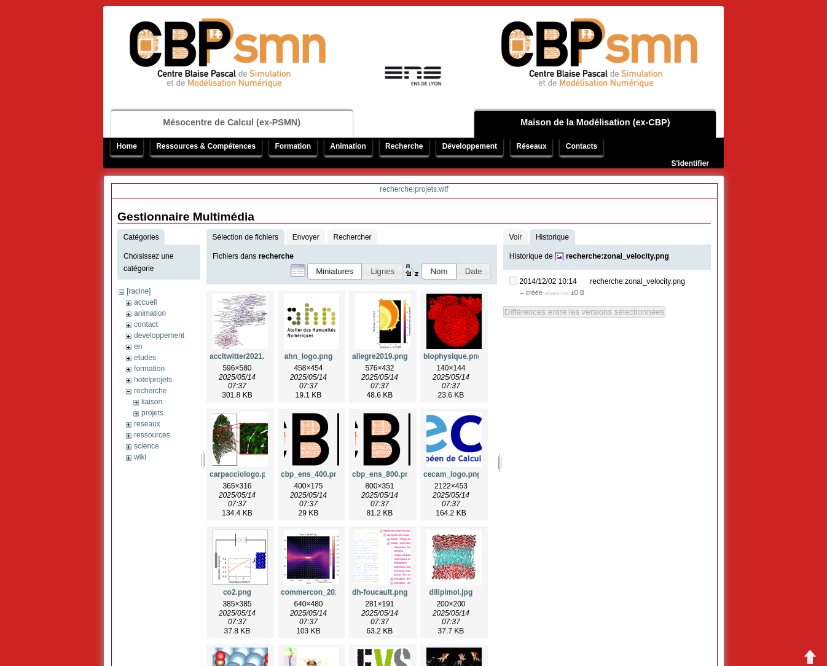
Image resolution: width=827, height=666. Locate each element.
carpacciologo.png (242, 474)
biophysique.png (452, 356)
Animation (348, 146)
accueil (145, 302)
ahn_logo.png (308, 356)
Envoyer (305, 237)
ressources (152, 435)
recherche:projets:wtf (414, 189)
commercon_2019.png (320, 592)
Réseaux (531, 146)
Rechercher (353, 237)
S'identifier (690, 163)
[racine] (139, 291)
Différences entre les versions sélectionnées (584, 311)
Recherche (404, 146)
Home (127, 146)
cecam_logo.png (452, 474)
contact (146, 324)
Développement (469, 146)
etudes (145, 357)
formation (149, 368)
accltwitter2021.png (244, 356)
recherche (150, 390)
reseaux (147, 424)
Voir (515, 237)
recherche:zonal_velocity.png (617, 256)
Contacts (581, 146)
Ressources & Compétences (206, 146)
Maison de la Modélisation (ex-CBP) (595, 122)
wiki (140, 457)
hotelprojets (153, 379)
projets (152, 413)
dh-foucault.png (380, 592)
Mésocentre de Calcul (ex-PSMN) (231, 122)
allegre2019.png (380, 356)
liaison (151, 402)
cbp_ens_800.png (383, 474)
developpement (159, 335)
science (146, 446)
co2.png (237, 592)
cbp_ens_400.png (312, 474)
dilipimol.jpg (451, 592)
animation (150, 313)
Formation (293, 146)
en (138, 346)
